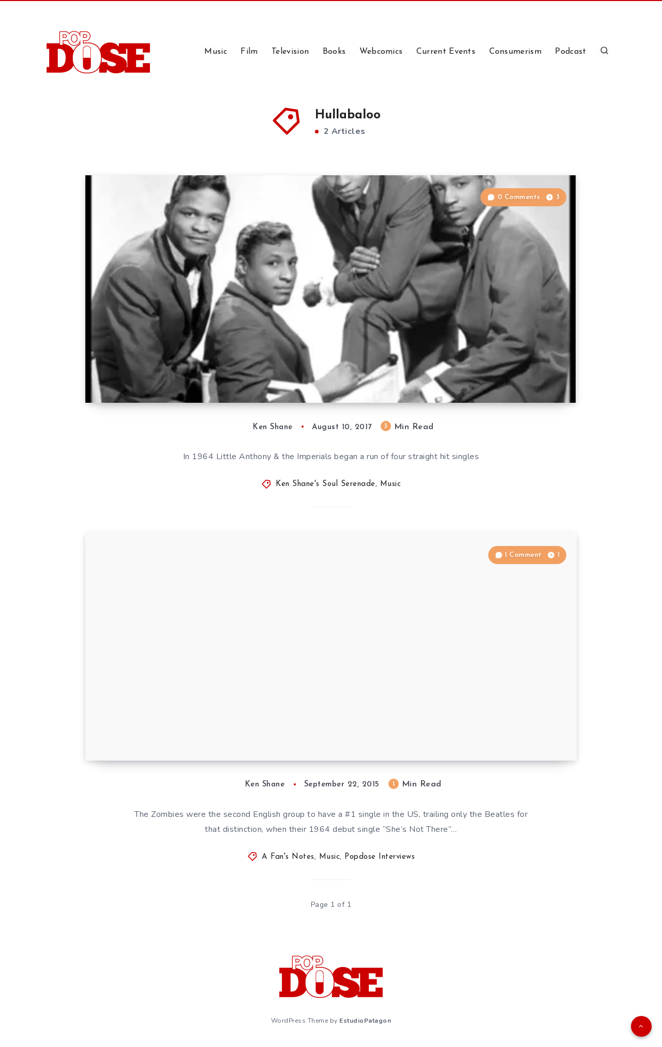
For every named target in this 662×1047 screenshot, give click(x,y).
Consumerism (515, 52)
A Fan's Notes (288, 857)
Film (249, 52)
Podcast (570, 52)
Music (215, 52)
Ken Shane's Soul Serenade (325, 484)
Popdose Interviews (379, 857)
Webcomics (381, 52)
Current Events (445, 52)
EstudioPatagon (365, 1020)
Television (290, 52)
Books (334, 52)
